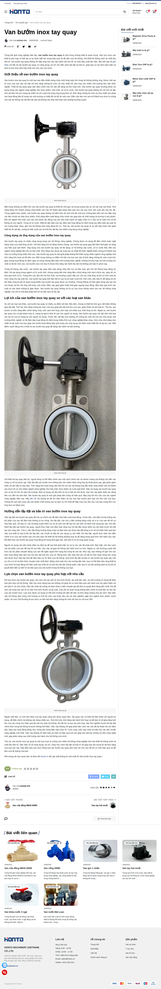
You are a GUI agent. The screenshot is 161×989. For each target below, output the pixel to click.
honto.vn (44, 756)
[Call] (4, 972)
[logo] (20, 12)
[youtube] (114, 788)
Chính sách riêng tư (99, 957)
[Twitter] (106, 788)
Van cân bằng (131, 957)
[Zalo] (4, 965)
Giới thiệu (95, 949)
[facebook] (101, 788)
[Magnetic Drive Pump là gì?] (126, 40)
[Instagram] (111, 788)
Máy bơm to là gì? (141, 50)
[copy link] (35, 46)
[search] (81, 12)
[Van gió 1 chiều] (100, 851)
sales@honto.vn (151, 3)
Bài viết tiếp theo (105, 800)
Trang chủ (95, 944)
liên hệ (33, 499)
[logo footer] (24, 940)
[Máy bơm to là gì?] (126, 54)
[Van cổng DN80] (61, 851)
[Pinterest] (109, 788)
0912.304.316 (61, 945)
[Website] (103, 788)
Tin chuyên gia (14, 843)
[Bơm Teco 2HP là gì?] (126, 68)
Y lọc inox (130, 949)
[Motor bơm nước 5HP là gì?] (126, 82)
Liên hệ (94, 953)
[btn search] (125, 12)
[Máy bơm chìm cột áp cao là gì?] (126, 97)
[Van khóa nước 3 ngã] (21, 895)
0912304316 (136, 3)
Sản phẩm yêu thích (20, 3)
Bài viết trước (13, 800)
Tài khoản (7, 3)
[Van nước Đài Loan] (61, 895)
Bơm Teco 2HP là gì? (143, 64)
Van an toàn (131, 944)
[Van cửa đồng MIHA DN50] (21, 851)
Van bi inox (130, 953)
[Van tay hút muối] (139, 851)
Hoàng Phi (22, 41)
